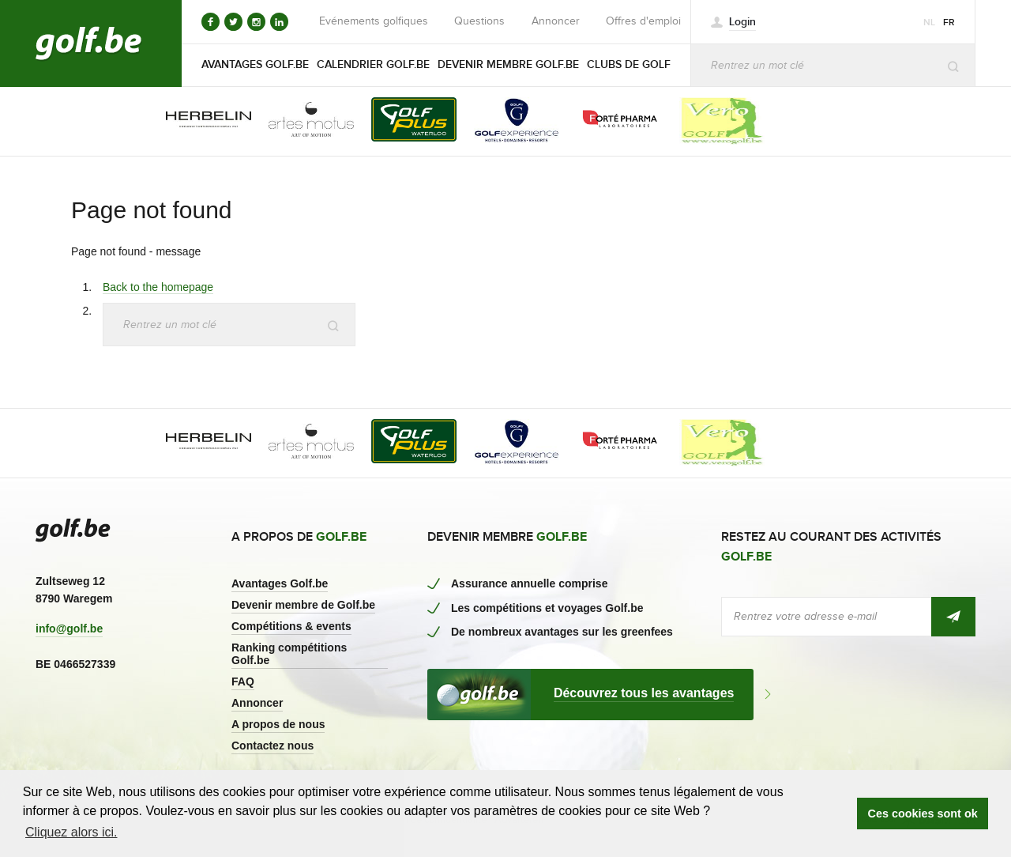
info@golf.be (69, 628)
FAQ (242, 681)
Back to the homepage (158, 287)
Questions (479, 21)
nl (929, 22)
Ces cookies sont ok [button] (923, 813)
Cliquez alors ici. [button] (71, 832)
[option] (197, 121)
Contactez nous (272, 745)
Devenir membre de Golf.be (303, 604)
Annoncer (556, 21)
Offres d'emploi (643, 21)
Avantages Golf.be (279, 583)
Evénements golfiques (373, 21)
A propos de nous (278, 724)
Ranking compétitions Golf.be (289, 653)
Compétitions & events (291, 626)
